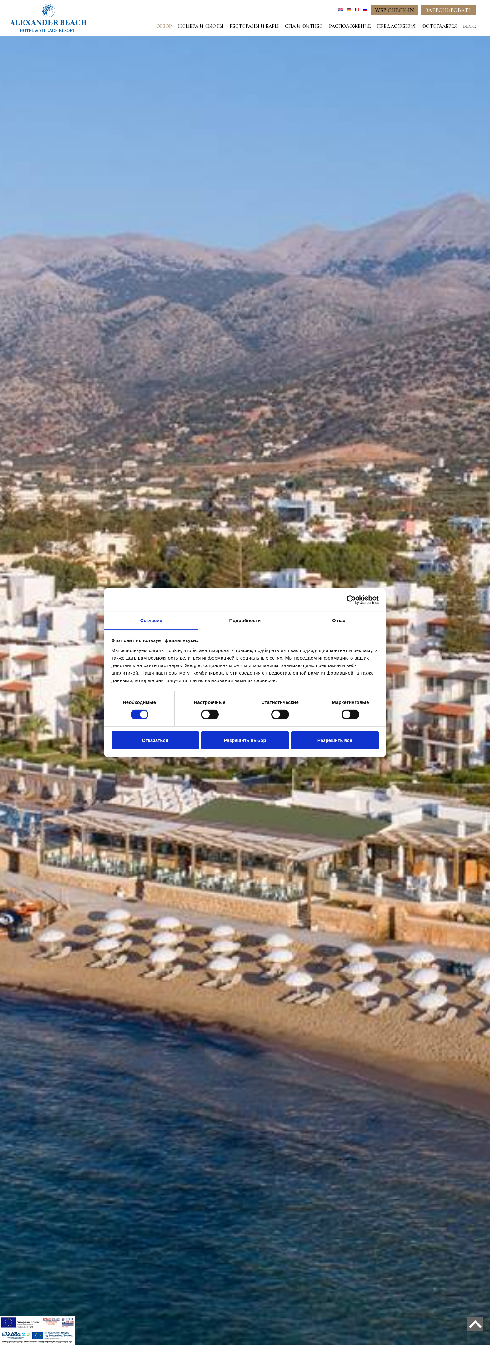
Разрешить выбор (245, 740)
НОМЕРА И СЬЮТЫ (200, 26)
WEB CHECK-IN (394, 10)
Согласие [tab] (151, 620)
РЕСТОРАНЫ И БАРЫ (254, 26)
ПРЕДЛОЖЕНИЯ (396, 26)
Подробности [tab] (245, 620)
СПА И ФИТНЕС (304, 26)
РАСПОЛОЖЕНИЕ (350, 26)
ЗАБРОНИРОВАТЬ (448, 10)
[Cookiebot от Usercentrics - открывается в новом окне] (351, 599)
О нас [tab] (338, 620)
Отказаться (155, 740)
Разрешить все (335, 740)
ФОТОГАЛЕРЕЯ (439, 26)
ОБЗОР (164, 26)
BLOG (469, 26)
